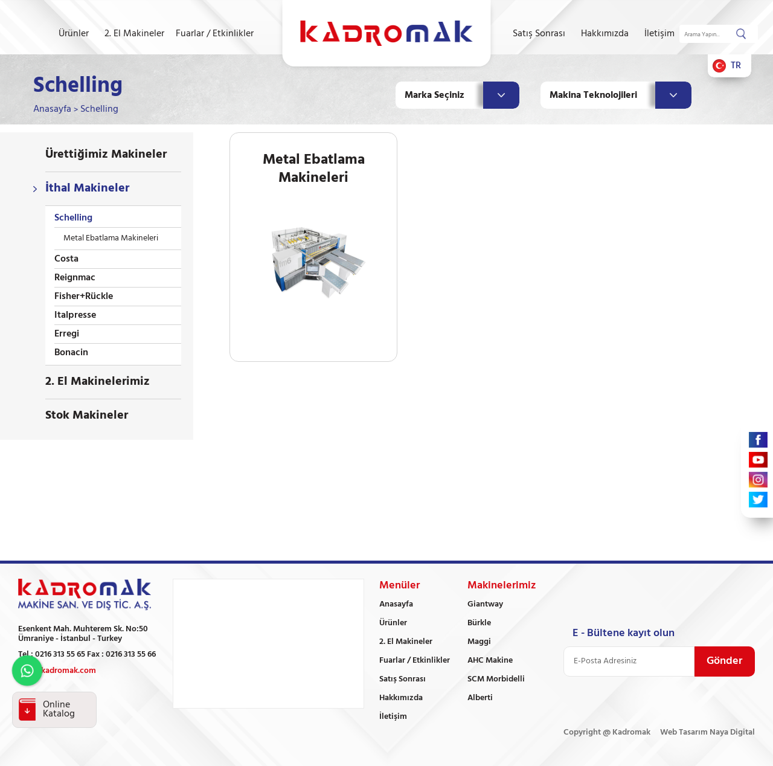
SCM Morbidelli (496, 679)
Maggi (479, 642)
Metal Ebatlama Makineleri (110, 238)
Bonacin (71, 353)
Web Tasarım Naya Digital (707, 732)
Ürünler (74, 34)
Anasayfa (52, 109)
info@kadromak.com (57, 671)
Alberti (480, 698)
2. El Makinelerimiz (97, 381)
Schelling (99, 109)
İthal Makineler (87, 188)
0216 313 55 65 (60, 654)
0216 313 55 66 (131, 654)
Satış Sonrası (539, 34)
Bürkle (479, 623)
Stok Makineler (86, 415)
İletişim (659, 34)
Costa (66, 259)
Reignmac (74, 278)
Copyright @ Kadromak (606, 732)
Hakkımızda (605, 34)
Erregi (66, 334)
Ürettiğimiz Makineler (106, 154)
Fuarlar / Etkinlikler (215, 34)
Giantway (485, 604)
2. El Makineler (134, 34)
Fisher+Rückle (83, 296)
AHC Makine (490, 661)
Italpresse (75, 315)
